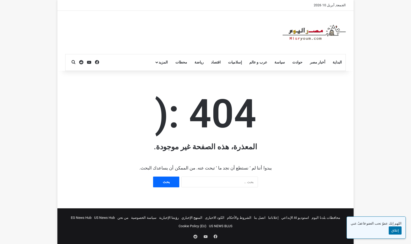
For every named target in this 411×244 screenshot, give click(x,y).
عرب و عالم (258, 62)
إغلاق (395, 230)
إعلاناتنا (273, 218)
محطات (181, 62)
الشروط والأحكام (239, 218)
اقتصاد (216, 62)
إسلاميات (235, 62)
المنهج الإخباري (191, 218)
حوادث (297, 62)
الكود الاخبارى (214, 218)
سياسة (279, 62)
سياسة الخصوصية (143, 218)
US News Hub (104, 218)
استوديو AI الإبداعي (295, 218)
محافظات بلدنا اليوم (326, 218)
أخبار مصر (317, 62)
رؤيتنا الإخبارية (169, 218)
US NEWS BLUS (220, 226)
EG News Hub (81, 218)
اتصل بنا (260, 218)
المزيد (163, 62)
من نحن (122, 218)
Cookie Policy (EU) (192, 226)
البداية (337, 62)
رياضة (199, 62)
